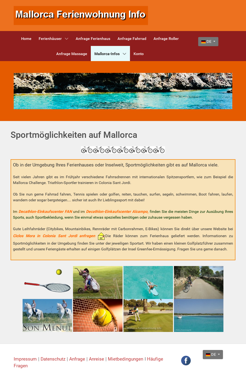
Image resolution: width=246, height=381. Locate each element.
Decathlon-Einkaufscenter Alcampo (117, 211)
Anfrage (77, 359)
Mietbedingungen (125, 359)
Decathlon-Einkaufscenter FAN (45, 211)
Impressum (26, 359)
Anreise (97, 359)
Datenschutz (54, 359)
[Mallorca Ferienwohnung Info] (81, 15)
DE (206, 41)
